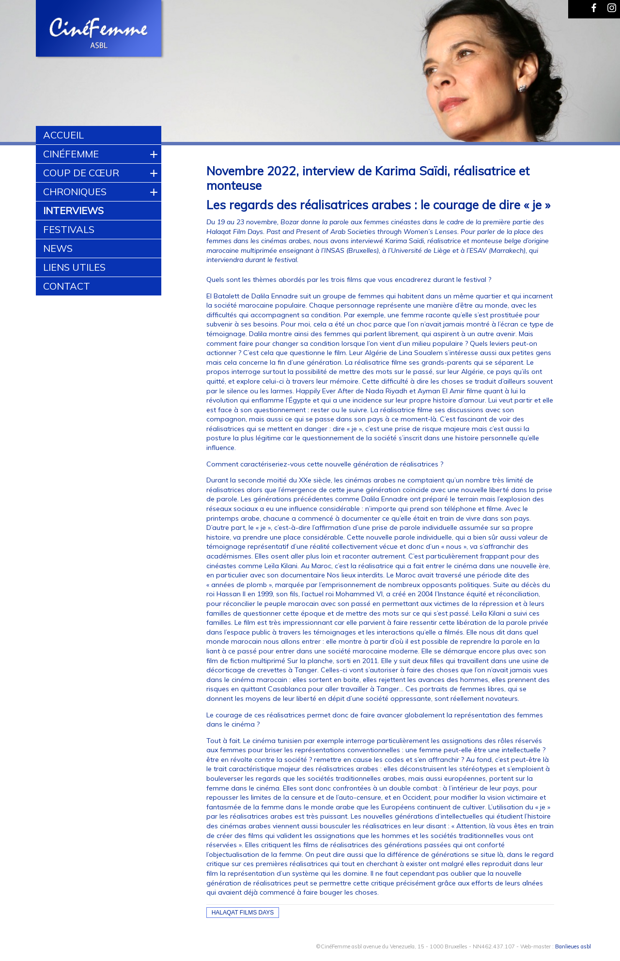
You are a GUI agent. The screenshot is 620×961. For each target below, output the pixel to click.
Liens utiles (74, 267)
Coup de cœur (81, 173)
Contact (66, 286)
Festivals (68, 229)
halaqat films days (243, 912)
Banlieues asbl (573, 946)
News (58, 248)
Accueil (63, 135)
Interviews (73, 210)
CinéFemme (71, 154)
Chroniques (75, 192)
